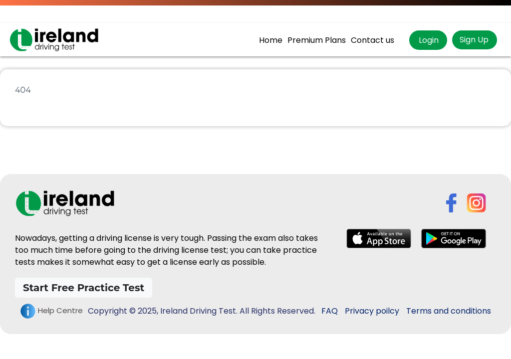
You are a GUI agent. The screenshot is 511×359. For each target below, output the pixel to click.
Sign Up (474, 39)
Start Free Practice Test (83, 288)
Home (270, 40)
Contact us (372, 40)
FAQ (329, 311)
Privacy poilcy (372, 311)
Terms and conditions (448, 311)
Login (428, 40)
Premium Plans (316, 40)
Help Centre (51, 311)
